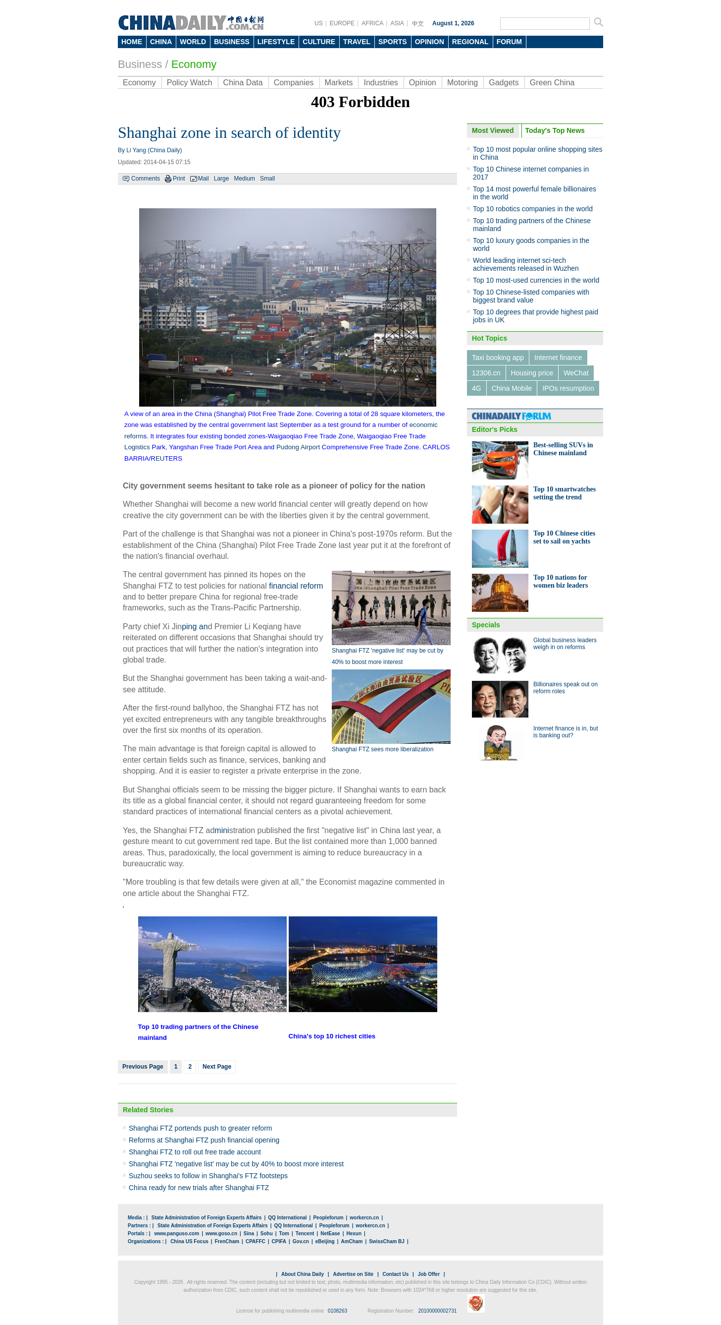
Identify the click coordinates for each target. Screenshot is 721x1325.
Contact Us (395, 1274)
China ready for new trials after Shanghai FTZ (199, 1188)
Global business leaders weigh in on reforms (565, 644)
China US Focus (189, 1241)
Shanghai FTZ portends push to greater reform (200, 1128)
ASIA (397, 23)
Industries (380, 82)
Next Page (217, 1066)
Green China (552, 82)
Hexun (353, 1233)
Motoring (462, 82)
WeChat (576, 373)
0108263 (337, 1311)
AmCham (351, 1241)
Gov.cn (301, 1241)
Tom (284, 1233)
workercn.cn (364, 1217)
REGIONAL (470, 42)
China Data (243, 82)
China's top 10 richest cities (332, 1036)
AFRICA (372, 23)
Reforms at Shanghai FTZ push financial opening (204, 1140)
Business (140, 64)
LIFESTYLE (276, 42)
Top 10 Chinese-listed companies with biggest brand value (531, 296)
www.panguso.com (176, 1233)
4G (476, 388)
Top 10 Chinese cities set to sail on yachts (564, 537)
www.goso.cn (221, 1233)
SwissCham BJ (387, 1241)
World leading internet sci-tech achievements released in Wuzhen (526, 264)
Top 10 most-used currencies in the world (536, 280)
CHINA (161, 42)
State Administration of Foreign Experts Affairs (207, 1217)
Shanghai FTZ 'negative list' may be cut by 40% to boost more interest (236, 1164)
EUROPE (342, 23)
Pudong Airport (298, 447)
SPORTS (392, 42)
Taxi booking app (498, 357)
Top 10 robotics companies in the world (533, 209)
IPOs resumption (568, 388)
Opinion (422, 82)
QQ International (287, 1217)
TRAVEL (356, 42)
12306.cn (486, 373)
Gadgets (503, 82)
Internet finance (558, 357)
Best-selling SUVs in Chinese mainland (563, 449)
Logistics (137, 447)
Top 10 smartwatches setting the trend (564, 493)
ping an (195, 626)
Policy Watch (189, 82)
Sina (249, 1233)
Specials (486, 625)
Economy (139, 82)
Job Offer (429, 1274)
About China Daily (302, 1274)
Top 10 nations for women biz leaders (560, 581)
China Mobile (512, 388)
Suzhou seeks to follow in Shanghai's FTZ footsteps (208, 1176)
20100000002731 (437, 1311)
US (318, 23)
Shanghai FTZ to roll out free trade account (195, 1152)
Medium (244, 178)
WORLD (193, 42)
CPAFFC (255, 1241)
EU (160, 458)
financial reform (296, 586)
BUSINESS (232, 42)
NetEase (330, 1233)
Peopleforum (328, 1217)
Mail (203, 178)
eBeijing (325, 1241)
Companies (294, 82)
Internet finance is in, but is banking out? (565, 732)
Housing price (532, 373)
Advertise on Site (353, 1274)
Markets (339, 82)
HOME (131, 42)
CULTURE (319, 42)
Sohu (266, 1233)
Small (267, 178)
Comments (145, 178)
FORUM (509, 42)
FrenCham (227, 1241)
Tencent (305, 1233)
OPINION (429, 42)
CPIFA (279, 1241)
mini (221, 830)
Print (179, 178)
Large (221, 178)
